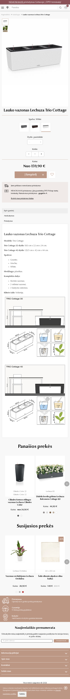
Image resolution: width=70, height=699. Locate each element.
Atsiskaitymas (9, 216)
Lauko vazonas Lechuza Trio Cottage (36, 15)
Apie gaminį (9, 211)
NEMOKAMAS (16, 2)
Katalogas (16, 15)
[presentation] (66, 483)
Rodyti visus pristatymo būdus (22, 199)
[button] (35, 142)
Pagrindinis (5, 15)
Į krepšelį (31, 174)
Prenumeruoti (61, 641)
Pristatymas (8, 221)
